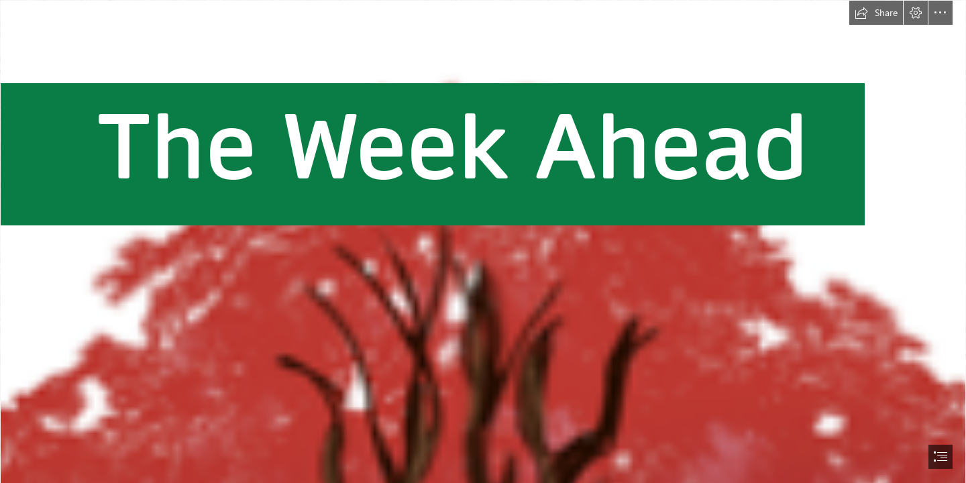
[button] (876, 13)
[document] (483, 241)
